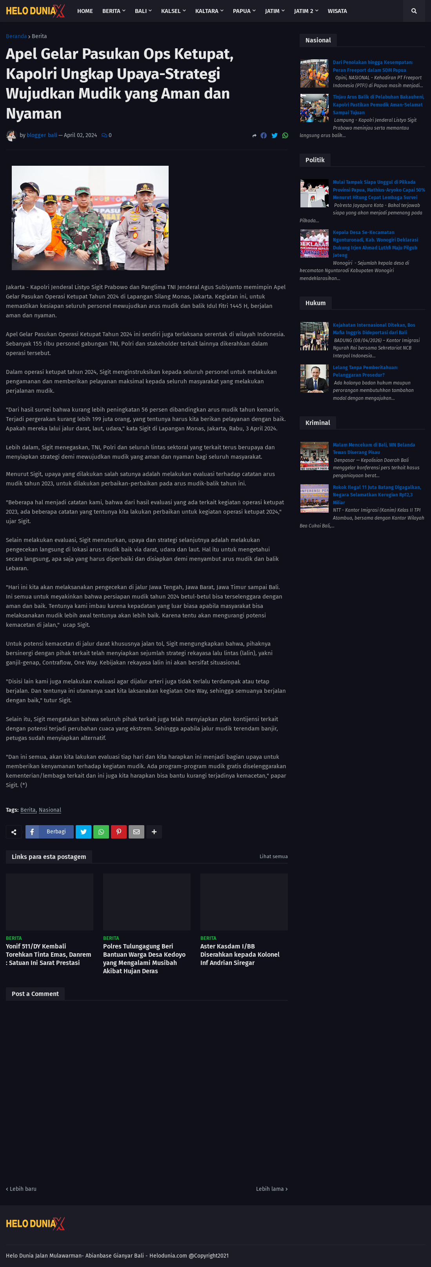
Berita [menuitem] (111, 11)
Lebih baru (23, 1189)
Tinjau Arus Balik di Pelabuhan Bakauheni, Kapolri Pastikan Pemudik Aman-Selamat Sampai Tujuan (378, 104)
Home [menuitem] (85, 11)
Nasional (50, 810)
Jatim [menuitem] (272, 11)
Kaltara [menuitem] (206, 11)
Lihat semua (274, 856)
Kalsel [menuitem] (171, 11)
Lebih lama (270, 1189)
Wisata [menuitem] (337, 11)
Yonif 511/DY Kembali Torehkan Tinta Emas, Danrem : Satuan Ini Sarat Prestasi (48, 955)
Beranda (16, 36)
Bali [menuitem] (141, 11)
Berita (39, 36)
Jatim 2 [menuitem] (303, 11)
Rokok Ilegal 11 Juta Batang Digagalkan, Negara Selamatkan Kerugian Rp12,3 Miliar (377, 495)
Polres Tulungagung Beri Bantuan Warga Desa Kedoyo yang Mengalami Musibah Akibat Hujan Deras (144, 958)
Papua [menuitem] (242, 11)
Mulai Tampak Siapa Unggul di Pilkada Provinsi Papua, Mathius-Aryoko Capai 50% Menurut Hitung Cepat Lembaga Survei (379, 189)
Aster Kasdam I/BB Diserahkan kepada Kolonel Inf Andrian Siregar (240, 955)
